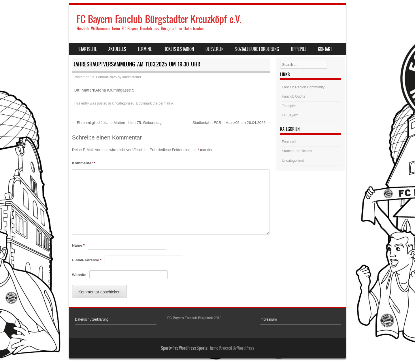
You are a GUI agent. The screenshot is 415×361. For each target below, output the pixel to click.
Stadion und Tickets (297, 151)
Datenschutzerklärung (92, 319)
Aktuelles (117, 49)
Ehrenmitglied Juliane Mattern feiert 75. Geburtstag (117, 122)
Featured (289, 142)
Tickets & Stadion (178, 49)
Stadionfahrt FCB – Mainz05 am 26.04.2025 (231, 122)
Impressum (268, 319)
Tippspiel (298, 49)
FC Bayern (290, 115)
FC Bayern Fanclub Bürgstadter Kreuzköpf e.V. (159, 19)
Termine (145, 49)
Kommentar (83, 163)
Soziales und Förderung (257, 49)
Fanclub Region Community (303, 87)
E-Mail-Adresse (87, 260)
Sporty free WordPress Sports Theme (189, 348)
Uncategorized (123, 103)
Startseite (87, 49)
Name (78, 245)
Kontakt (325, 49)
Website (79, 275)
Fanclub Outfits (293, 96)
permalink (166, 103)
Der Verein (214, 49)
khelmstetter (131, 77)
